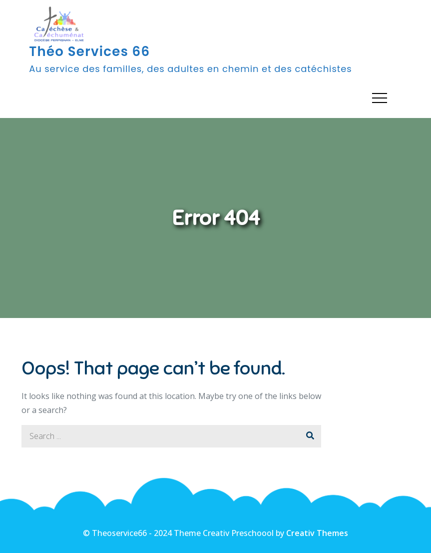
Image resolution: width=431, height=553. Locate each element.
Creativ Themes (317, 533)
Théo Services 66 (89, 51)
